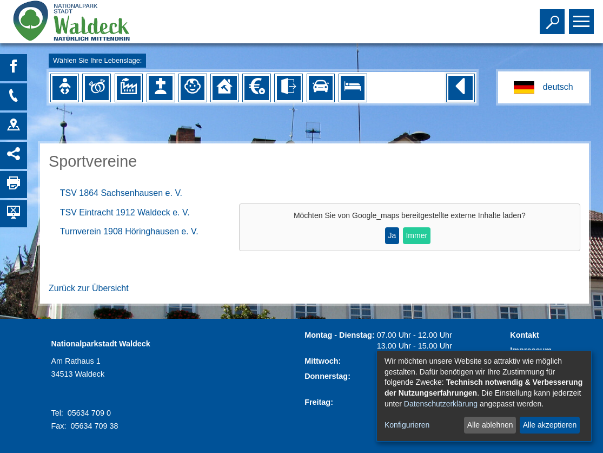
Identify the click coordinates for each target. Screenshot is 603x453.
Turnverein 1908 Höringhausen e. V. (129, 231)
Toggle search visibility (553, 16)
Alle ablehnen (490, 425)
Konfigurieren (407, 425)
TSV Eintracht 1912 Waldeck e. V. (125, 212)
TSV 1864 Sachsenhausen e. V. (121, 193)
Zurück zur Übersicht (89, 288)
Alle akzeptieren (550, 425)
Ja (392, 235)
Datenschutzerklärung (441, 403)
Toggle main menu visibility (582, 16)
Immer (416, 235)
